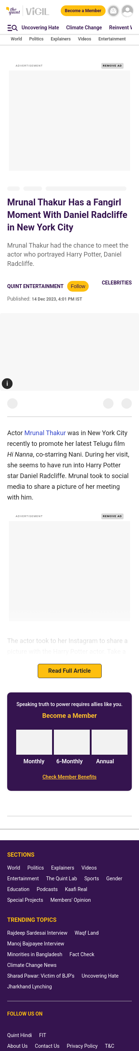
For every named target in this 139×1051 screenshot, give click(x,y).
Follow (78, 277)
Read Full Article (69, 661)
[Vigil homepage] (37, 15)
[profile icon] (127, 11)
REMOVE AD (112, 56)
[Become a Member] (83, 11)
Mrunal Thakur (45, 423)
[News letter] (113, 11)
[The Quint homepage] (13, 11)
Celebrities (117, 273)
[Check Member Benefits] (69, 767)
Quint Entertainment (35, 277)
